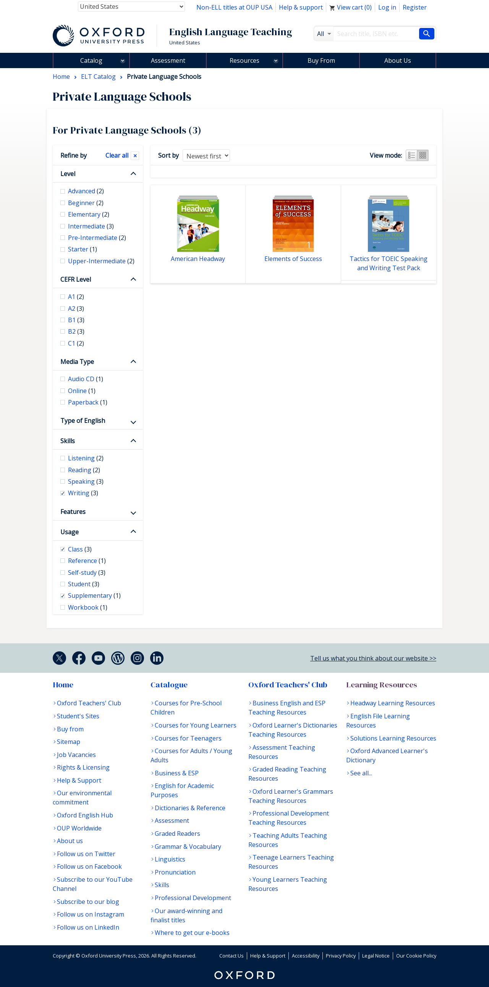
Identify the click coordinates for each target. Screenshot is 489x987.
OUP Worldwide (79, 828)
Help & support (301, 7)
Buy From (321, 60)
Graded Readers (177, 833)
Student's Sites (78, 716)
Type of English (82, 420)
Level (67, 174)
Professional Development (193, 898)
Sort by (168, 155)
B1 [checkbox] (76, 320)
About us (70, 841)
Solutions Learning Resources (393, 738)
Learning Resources (381, 684)
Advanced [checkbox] (86, 191)
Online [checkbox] (82, 391)
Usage (69, 532)
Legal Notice (376, 955)
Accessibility (305, 955)
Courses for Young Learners (195, 725)
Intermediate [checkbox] (91, 226)
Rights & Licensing (83, 767)
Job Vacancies (76, 754)
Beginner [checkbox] (86, 203)
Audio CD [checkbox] (85, 379)
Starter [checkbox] (82, 249)
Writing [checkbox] (83, 493)
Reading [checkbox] (84, 470)
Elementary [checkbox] (88, 214)
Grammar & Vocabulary (188, 846)
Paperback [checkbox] (87, 402)
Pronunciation (175, 872)
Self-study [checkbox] (86, 572)
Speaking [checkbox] (86, 481)
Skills (67, 441)
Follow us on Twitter (86, 854)
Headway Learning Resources (392, 703)
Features (73, 511)
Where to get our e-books (192, 932)
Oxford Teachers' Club (89, 703)
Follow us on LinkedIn (88, 927)
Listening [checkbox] (86, 458)
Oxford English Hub (85, 815)
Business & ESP (177, 773)
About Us (397, 60)
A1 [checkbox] (76, 296)
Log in (387, 7)
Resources (244, 60)
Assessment (168, 60)
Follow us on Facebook (89, 866)
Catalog (91, 60)
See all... (361, 773)
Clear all (116, 155)
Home (63, 684)
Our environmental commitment (82, 797)
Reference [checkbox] (87, 560)
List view (411, 155)
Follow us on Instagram (90, 914)
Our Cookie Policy (416, 955)
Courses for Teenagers (188, 738)
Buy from (70, 729)
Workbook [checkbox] (87, 607)
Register (415, 7)
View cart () (350, 7)
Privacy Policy (341, 955)
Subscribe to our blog (88, 901)
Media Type (77, 361)
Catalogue (169, 684)
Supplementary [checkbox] (94, 595)
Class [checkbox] (80, 549)
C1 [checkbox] (76, 343)
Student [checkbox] (83, 584)
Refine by (73, 155)
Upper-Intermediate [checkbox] (101, 261)
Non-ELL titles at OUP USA (234, 7)
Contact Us (231, 955)
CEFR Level (75, 279)
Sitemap (68, 741)
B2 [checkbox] (76, 331)
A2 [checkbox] (76, 308)
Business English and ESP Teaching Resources (286, 707)
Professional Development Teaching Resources (288, 818)
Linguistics (170, 859)
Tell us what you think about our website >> (373, 658)
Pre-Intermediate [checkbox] (97, 237)
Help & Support (79, 780)
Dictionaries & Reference (190, 808)
